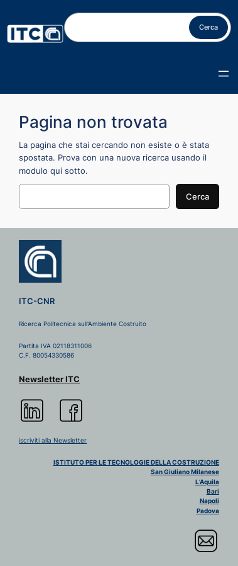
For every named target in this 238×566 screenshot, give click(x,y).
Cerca (208, 27)
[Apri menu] (223, 73)
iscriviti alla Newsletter (53, 440)
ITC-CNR (37, 301)
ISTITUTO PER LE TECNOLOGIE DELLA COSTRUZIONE (136, 462)
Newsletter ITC (49, 379)
